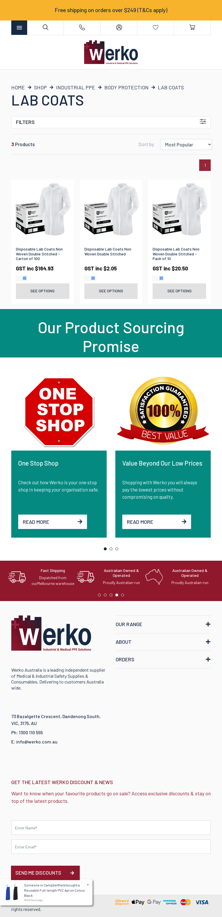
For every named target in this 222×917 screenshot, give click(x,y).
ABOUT (124, 642)
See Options (42, 290)
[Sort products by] (186, 144)
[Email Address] (111, 846)
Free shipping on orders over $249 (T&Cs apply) (111, 10)
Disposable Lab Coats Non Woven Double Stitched (107, 251)
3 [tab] (118, 550)
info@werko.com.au (37, 741)
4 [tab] (118, 596)
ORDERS (125, 659)
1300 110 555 (31, 732)
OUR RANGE (129, 624)
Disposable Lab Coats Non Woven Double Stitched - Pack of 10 (176, 253)
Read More (52, 522)
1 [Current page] (205, 165)
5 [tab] (124, 596)
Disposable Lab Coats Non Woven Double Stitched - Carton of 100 (39, 253)
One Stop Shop (38, 463)
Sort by (146, 144)
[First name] (111, 827)
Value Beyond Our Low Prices (162, 463)
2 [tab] (112, 550)
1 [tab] (107, 550)
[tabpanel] (59, 455)
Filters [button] (111, 122)
